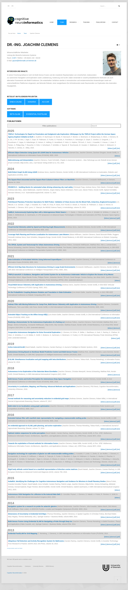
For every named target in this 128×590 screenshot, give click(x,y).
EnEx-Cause (16, 102)
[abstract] (109, 175)
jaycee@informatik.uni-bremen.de (24, 61)
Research (73, 22)
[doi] (118, 148)
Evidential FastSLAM (36, 114)
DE (8, 6)
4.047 (14, 58)
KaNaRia (32, 102)
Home (52, 22)
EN (12, 6)
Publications (100, 22)
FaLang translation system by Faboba (14, 548)
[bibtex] (110, 148)
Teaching (86, 22)
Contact (115, 22)
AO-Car (45, 102)
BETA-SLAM (15, 114)
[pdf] (114, 148)
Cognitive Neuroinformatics (14, 573)
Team (62, 22)
